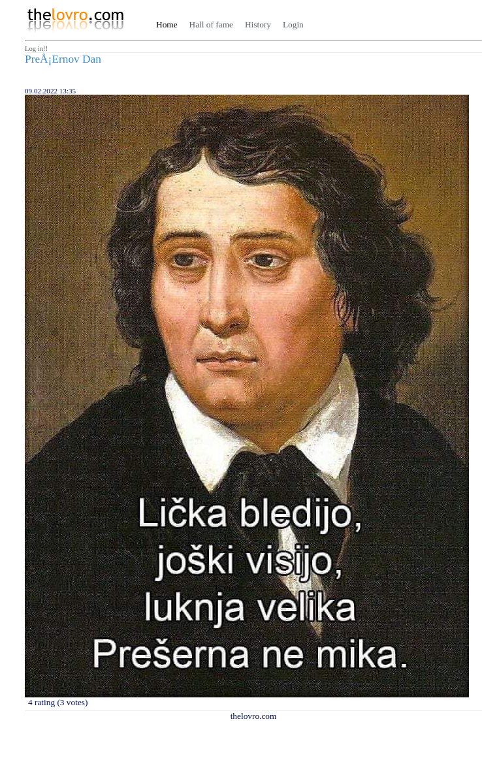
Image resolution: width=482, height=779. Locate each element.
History (258, 24)
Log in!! (36, 48)
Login (293, 24)
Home (167, 24)
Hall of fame (211, 24)
